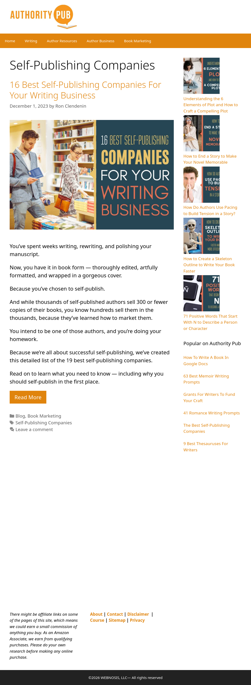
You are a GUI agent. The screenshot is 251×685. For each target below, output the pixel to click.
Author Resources (62, 40)
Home (10, 40)
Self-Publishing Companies (43, 422)
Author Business (100, 40)
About (96, 614)
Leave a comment (34, 429)
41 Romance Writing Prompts (211, 413)
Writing (31, 40)
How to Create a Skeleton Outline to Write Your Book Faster (209, 265)
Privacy (137, 620)
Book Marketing (137, 40)
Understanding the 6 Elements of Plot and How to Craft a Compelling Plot (210, 105)
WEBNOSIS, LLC (114, 677)
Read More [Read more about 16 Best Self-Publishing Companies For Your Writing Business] (28, 397)
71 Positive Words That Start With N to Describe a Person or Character (210, 322)
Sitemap (117, 620)
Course (97, 620)
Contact (115, 614)
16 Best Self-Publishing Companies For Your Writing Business (85, 90)
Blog (20, 416)
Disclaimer (138, 614)
